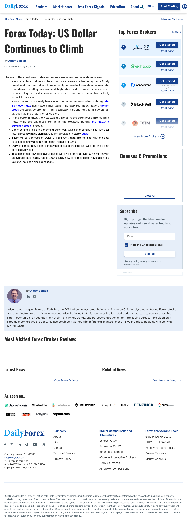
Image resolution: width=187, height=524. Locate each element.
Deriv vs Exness (109, 463)
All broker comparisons (114, 468)
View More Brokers (146, 136)
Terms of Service (64, 453)
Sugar (84, 133)
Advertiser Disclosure (172, 19)
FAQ (55, 442)
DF (5, 19)
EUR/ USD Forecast (157, 442)
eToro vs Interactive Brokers (117, 457)
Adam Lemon (39, 290)
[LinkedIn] (19, 444)
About (57, 436)
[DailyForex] (24, 433)
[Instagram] (43, 444)
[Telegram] (26, 444)
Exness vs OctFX (110, 446)
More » (176, 32)
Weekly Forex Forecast (160, 447)
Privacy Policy (62, 459)
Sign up (150, 253)
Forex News (16, 19)
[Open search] (141, 6)
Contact (58, 447)
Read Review (167, 51)
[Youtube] (35, 444)
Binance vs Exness (111, 451)
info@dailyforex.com (14, 457)
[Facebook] (5, 444)
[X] (11, 444)
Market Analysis (155, 459)
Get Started (167, 44)
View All (149, 195)
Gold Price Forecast (158, 436)
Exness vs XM (108, 440)
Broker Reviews (155, 453)
